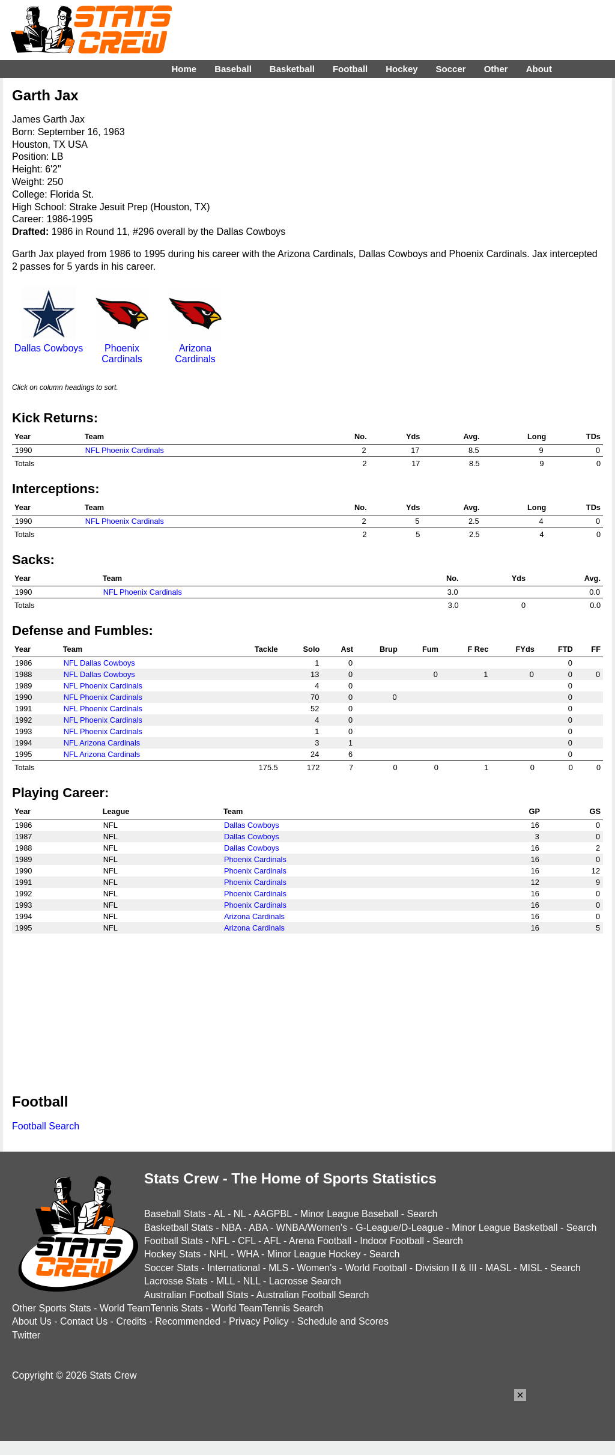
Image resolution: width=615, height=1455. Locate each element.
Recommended (187, 1321)
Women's (316, 1268)
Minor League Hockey (314, 1254)
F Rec (477, 649)
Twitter (26, 1335)
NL (240, 1214)
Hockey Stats (172, 1254)
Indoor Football (392, 1241)
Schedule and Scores (343, 1321)
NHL (218, 1254)
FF (596, 649)
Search (422, 1214)
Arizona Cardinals (195, 348)
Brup (389, 649)
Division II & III (446, 1268)
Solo (311, 649)
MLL (225, 1281)
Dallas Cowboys (48, 342)
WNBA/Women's (311, 1228)
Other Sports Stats (51, 1308)
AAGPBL (272, 1214)
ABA (258, 1228)
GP (534, 811)
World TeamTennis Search (267, 1308)
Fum (430, 649)
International (233, 1268)
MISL (531, 1268)
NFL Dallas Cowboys (99, 662)
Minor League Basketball (504, 1228)
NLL (252, 1281)
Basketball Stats (178, 1228)
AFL (272, 1241)
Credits (131, 1321)
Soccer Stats (171, 1268)
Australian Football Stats (196, 1295)
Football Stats (173, 1241)
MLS (278, 1268)
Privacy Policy (259, 1321)
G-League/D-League (399, 1228)
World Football (376, 1268)
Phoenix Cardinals (122, 348)
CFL (247, 1241)
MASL (498, 1268)
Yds (413, 436)
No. (360, 436)
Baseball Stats (174, 1214)
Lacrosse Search (305, 1281)
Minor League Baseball (349, 1214)
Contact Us (84, 1321)
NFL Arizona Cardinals (102, 742)
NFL (220, 1241)
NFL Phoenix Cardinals (124, 450)
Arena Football (320, 1241)
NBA (231, 1228)
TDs (593, 436)
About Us (32, 1321)
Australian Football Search (312, 1295)
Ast (347, 649)
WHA (247, 1254)
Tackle (266, 649)
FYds (525, 649)
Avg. (471, 436)
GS (595, 811)
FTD (565, 649)
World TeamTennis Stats (151, 1308)
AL (219, 1214)
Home (183, 69)
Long (536, 436)
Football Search (45, 1126)
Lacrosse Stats (176, 1281)
